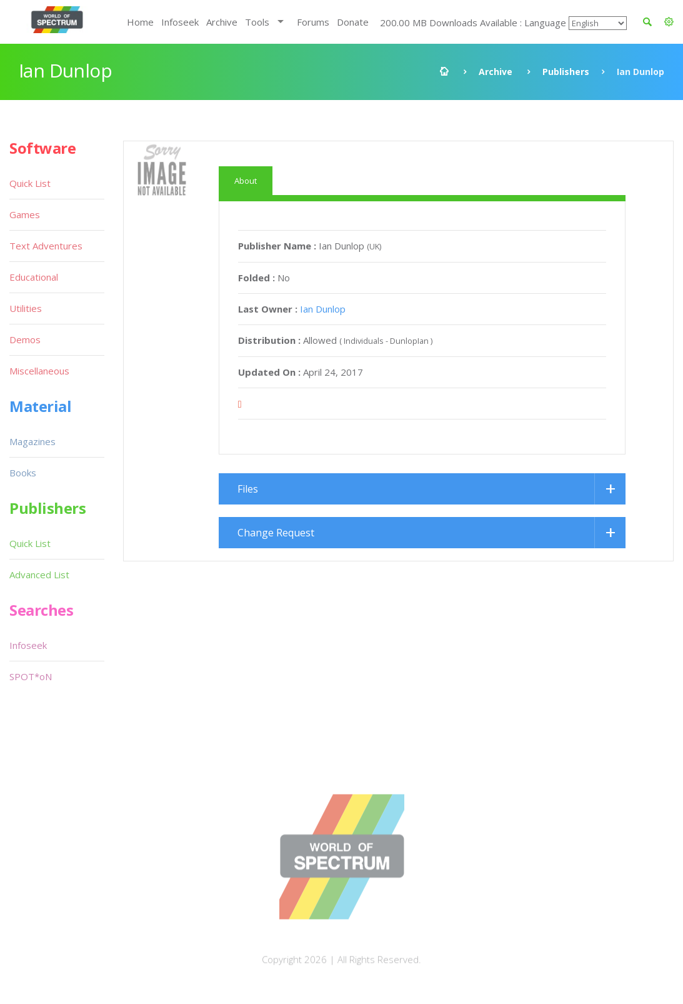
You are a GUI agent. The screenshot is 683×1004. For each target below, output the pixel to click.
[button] (669, 22)
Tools (257, 22)
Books (22, 472)
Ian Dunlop (323, 309)
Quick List (30, 183)
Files (247, 489)
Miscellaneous (39, 370)
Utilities (25, 308)
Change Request (275, 533)
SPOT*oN (30, 676)
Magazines (32, 441)
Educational (33, 277)
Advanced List (39, 574)
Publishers (565, 72)
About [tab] (245, 180)
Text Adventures (45, 245)
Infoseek (180, 22)
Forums (313, 22)
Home (140, 22)
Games (24, 214)
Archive (221, 22)
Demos (25, 339)
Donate (353, 22)
